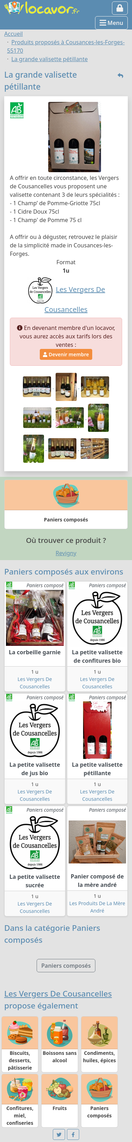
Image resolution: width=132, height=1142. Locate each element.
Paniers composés (66, 965)
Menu (111, 23)
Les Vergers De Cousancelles (58, 993)
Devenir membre (66, 354)
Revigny (66, 553)
